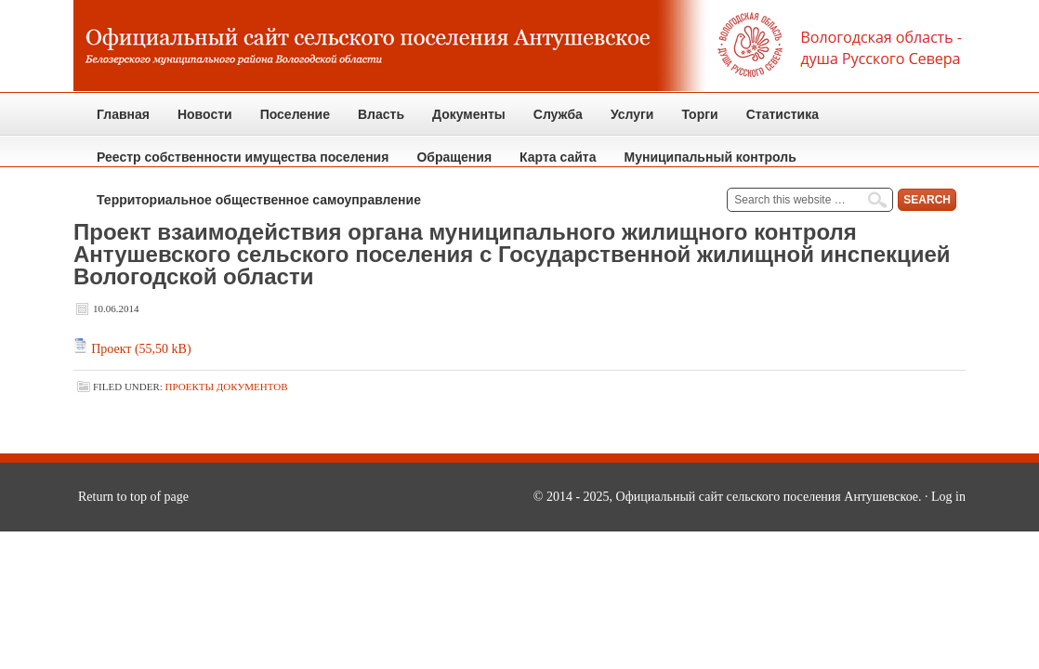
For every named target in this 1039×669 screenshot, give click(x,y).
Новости (205, 114)
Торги (692, 121)
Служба (551, 121)
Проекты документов (226, 386)
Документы (462, 121)
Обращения (447, 164)
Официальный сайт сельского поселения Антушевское (519, 46)
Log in (948, 497)
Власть (374, 121)
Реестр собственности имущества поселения (242, 157)
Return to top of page (133, 497)
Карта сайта (558, 157)
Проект (111, 349)
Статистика (775, 121)
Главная (123, 114)
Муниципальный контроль (703, 164)
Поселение (288, 121)
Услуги (632, 114)
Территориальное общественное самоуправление (259, 199)
